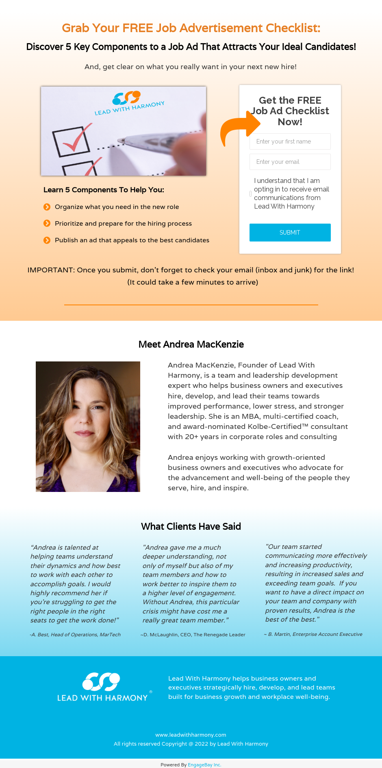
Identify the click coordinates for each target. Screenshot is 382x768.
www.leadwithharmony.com (190, 734)
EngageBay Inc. (204, 765)
